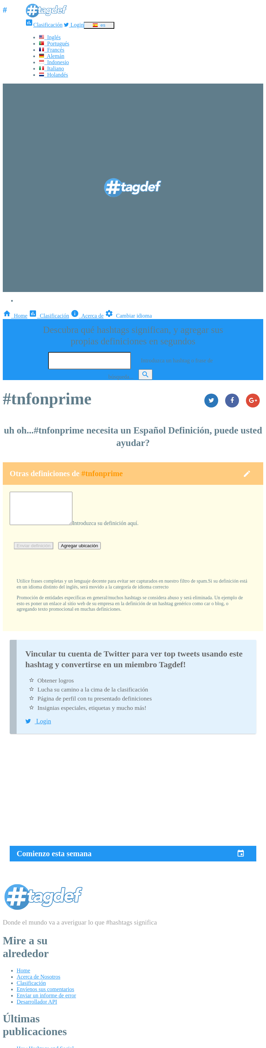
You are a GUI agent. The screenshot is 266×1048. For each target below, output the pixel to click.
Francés (51, 50)
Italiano (51, 68)
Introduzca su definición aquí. (112, 529)
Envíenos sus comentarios (45, 995)
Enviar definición (34, 552)
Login (73, 25)
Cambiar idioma (128, 316)
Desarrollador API (37, 1008)
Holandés (53, 75)
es (98, 25)
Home (15, 316)
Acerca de (87, 316)
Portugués (54, 43)
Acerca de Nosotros (38, 983)
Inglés (50, 37)
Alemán (51, 56)
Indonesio (54, 62)
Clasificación (43, 25)
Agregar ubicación (79, 552)
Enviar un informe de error (46, 1002)
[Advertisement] (133, 796)
